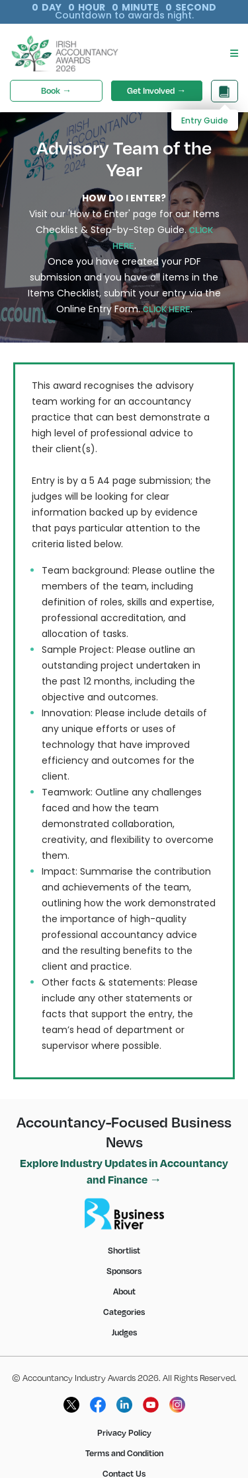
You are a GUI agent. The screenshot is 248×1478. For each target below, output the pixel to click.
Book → (56, 74)
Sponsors (124, 1255)
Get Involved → (156, 74)
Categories (124, 1296)
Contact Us (124, 1457)
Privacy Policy (124, 1416)
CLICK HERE (166, 293)
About (124, 1275)
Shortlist (124, 1234)
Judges (124, 1316)
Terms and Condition (124, 1437)
